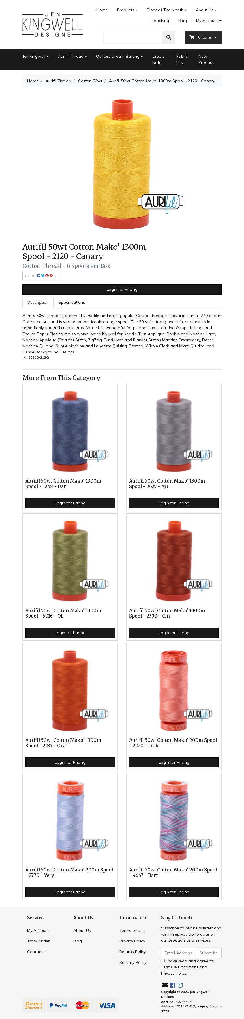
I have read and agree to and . (187, 967)
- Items (201, 37)
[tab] (38, 302)
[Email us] (165, 985)
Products (125, 9)
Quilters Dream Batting (118, 56)
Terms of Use (132, 930)
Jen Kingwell (33, 56)
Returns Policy (132, 951)
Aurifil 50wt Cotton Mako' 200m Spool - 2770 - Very (69, 872)
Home (102, 9)
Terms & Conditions (179, 967)
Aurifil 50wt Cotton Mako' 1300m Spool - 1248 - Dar (63, 483)
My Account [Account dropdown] (207, 20)
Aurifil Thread (71, 56)
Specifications (72, 302)
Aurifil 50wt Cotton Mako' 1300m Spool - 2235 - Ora (63, 742)
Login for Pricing (122, 289)
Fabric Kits (182, 59)
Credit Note (158, 59)
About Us (204, 9)
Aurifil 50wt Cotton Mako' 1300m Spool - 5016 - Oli (63, 613)
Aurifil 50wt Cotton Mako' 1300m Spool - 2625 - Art (167, 483)
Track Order (38, 941)
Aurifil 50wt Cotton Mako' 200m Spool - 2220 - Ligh (173, 742)
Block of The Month (165, 9)
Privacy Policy (132, 941)
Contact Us (37, 951)
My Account (38, 930)
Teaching (160, 20)
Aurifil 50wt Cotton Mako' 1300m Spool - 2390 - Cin (167, 613)
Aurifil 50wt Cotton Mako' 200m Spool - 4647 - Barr (173, 872)
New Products (206, 59)
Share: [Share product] (39, 275)
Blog (182, 20)
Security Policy (133, 962)
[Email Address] (178, 953)
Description (38, 302)
